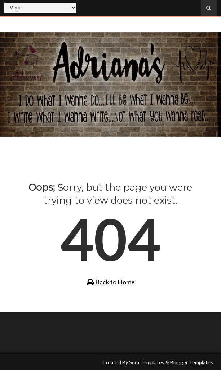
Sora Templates (146, 362)
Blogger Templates (191, 362)
